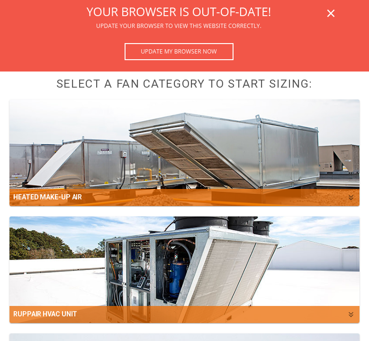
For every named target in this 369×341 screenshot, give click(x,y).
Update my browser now (179, 51)
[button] (184, 152)
